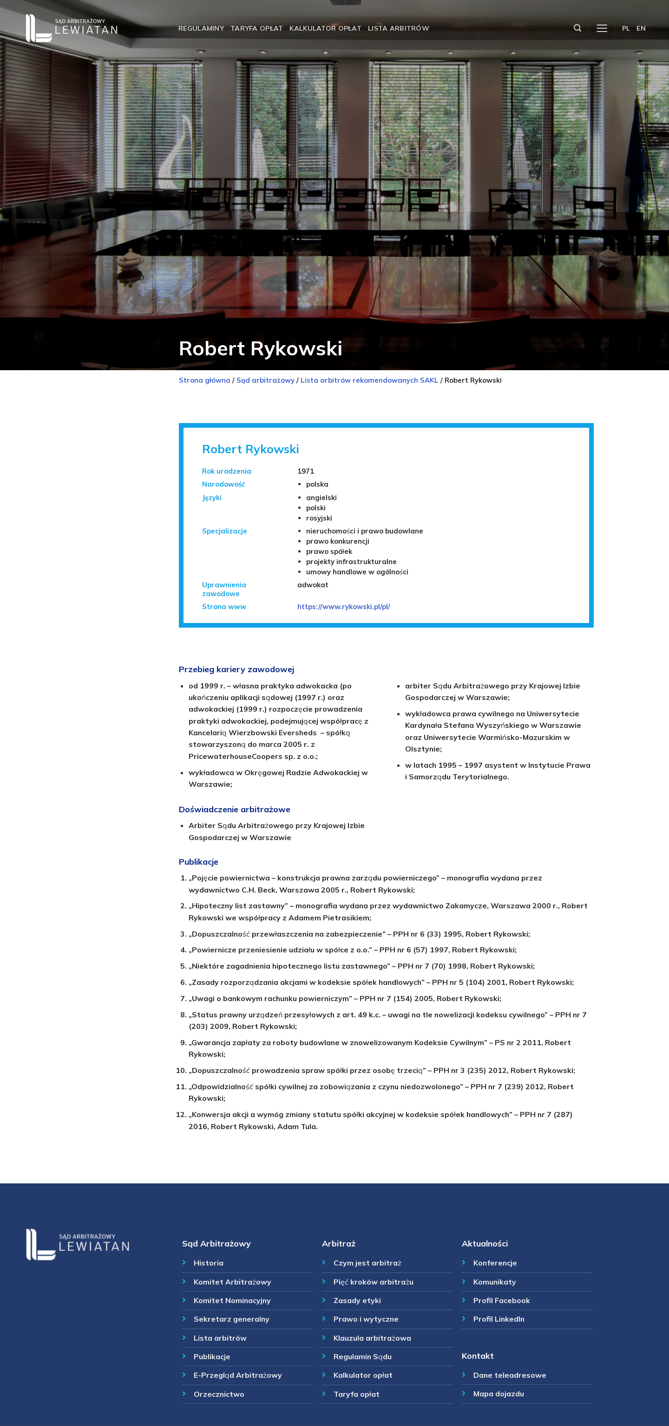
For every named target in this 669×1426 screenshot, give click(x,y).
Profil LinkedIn (499, 1318)
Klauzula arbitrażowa (372, 1337)
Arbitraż (338, 1243)
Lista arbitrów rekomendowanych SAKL (370, 380)
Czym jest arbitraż (367, 1262)
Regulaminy (201, 28)
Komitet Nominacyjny (232, 1300)
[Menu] (602, 28)
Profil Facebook (501, 1300)
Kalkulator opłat (325, 28)
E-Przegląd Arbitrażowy (238, 1375)
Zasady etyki (357, 1300)
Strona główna (204, 380)
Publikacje (212, 1356)
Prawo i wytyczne (366, 1318)
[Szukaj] (577, 28)
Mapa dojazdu (498, 1393)
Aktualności (485, 1243)
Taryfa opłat (256, 28)
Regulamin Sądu (363, 1356)
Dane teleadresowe (509, 1375)
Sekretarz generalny (231, 1318)
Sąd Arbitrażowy (216, 1243)
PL (626, 28)
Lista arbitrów (398, 28)
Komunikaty (494, 1281)
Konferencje (495, 1262)
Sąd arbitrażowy (265, 380)
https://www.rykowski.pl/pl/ (343, 606)
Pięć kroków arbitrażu (373, 1281)
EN (641, 28)
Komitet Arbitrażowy (232, 1281)
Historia (208, 1262)
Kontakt (478, 1355)
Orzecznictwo (219, 1394)
